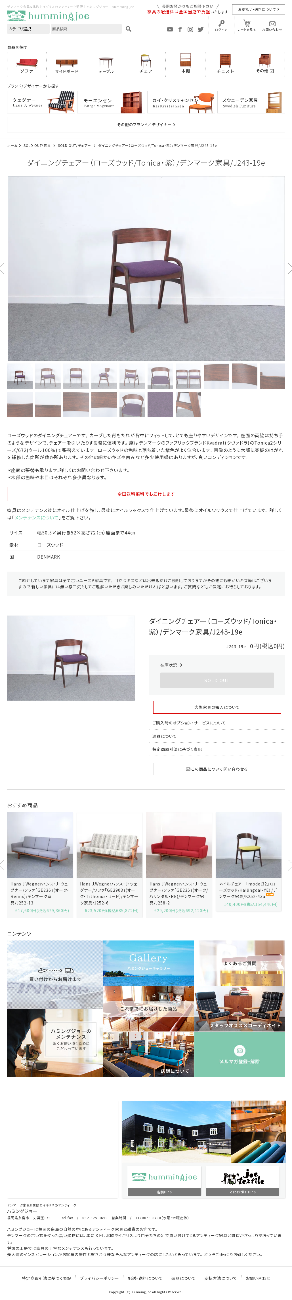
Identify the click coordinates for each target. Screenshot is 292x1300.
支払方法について (220, 1278)
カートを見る (247, 29)
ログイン (221, 29)
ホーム (12, 145)
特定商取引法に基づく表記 (177, 749)
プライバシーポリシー (99, 1278)
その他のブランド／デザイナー (144, 124)
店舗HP (163, 1191)
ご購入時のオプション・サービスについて (189, 723)
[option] (146, 268)
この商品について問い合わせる (217, 769)
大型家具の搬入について (217, 707)
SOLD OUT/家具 (38, 145)
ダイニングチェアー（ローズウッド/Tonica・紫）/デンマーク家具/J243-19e (157, 145)
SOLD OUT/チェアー (75, 145)
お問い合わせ (272, 29)
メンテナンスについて (36, 517)
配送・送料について (145, 1278)
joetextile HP (241, 1191)
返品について (164, 736)
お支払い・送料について (257, 9)
